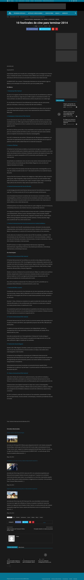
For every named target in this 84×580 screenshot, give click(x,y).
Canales (57, 13)
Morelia (33, 517)
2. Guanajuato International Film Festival (18, 116)
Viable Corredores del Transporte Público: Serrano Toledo (16, 529)
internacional (23, 517)
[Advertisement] (42, 6)
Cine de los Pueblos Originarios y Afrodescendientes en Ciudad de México (13, 562)
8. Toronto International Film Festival (17, 316)
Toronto (41, 517)
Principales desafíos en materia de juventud (43, 529)
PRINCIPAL (57, 19)
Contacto (32, 0)
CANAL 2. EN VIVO (41, 559)
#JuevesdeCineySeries (37, 19)
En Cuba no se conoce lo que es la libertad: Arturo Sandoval (69, 121)
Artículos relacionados (12, 547)
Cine (42, 19)
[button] (75, 13)
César (36, 26)
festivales (18, 517)
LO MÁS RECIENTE (51, 19)
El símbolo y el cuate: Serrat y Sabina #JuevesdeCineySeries (22, 460)
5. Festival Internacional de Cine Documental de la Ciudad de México (26, 223)
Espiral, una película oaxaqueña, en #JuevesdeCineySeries (22, 488)
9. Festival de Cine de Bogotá (15, 344)
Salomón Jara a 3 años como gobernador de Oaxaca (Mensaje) (69, 113)
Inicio (17, 0)
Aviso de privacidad (38, 0)
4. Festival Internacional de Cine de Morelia (19, 186)
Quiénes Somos (21, 0)
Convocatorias (49, 13)
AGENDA (8, 559)
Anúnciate (27, 0)
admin (64, 116)
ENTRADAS (45, 19)
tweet (44, 522)
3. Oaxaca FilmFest (12, 145)
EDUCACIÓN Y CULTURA (29, 19)
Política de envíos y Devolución (48, 0)
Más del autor (21, 547)
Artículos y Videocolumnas (35, 13)
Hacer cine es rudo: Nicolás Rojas (15, 432)
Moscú (37, 517)
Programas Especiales (20, 13)
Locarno (28, 517)
